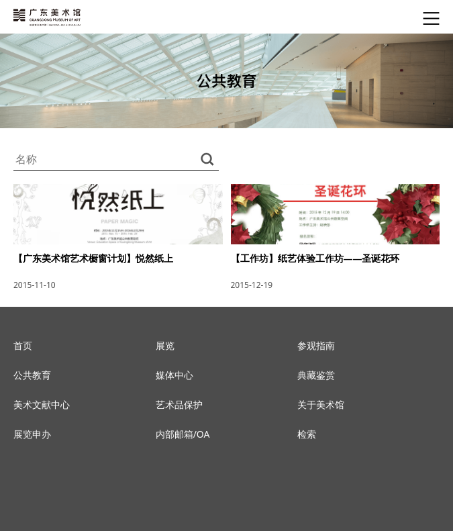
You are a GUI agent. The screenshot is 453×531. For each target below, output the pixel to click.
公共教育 (32, 375)
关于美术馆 (320, 404)
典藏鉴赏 (316, 375)
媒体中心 (174, 375)
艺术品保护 (179, 404)
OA (203, 434)
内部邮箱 (174, 434)
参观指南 (316, 345)
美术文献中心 (41, 404)
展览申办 (32, 434)
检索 (306, 434)
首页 (22, 345)
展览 (165, 345)
